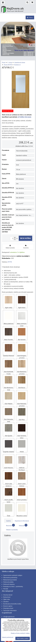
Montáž (5, 589)
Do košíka (25, 238)
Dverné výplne (7, 606)
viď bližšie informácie (24, 117)
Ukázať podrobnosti (7, 637)
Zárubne (6, 601)
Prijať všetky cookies (22, 638)
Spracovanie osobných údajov (12, 575)
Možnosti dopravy (9, 584)
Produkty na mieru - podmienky (13, 586)
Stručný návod (7, 595)
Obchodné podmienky (10, 577)
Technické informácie (10, 610)
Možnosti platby (8, 582)
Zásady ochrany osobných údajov (20, 633)
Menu (30, 17)
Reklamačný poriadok (10, 580)
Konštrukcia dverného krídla (12, 604)
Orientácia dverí (8, 608)
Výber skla (6, 599)
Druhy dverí (6, 597)
